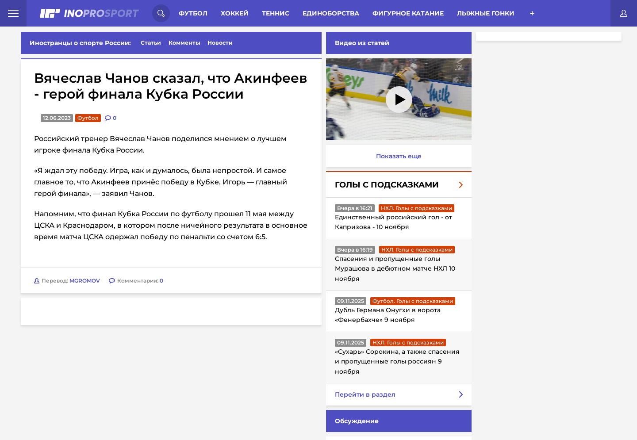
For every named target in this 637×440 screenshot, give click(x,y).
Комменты (184, 42)
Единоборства (331, 13)
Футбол (193, 13)
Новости (220, 42)
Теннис (275, 13)
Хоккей (235, 13)
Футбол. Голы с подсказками (411, 301)
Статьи (151, 42)
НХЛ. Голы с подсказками (414, 208)
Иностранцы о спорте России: (80, 43)
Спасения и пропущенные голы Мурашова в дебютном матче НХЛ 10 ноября (393, 269)
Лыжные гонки (485, 13)
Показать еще (397, 156)
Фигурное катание (408, 13)
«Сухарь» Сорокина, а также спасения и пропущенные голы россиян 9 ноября (395, 361)
